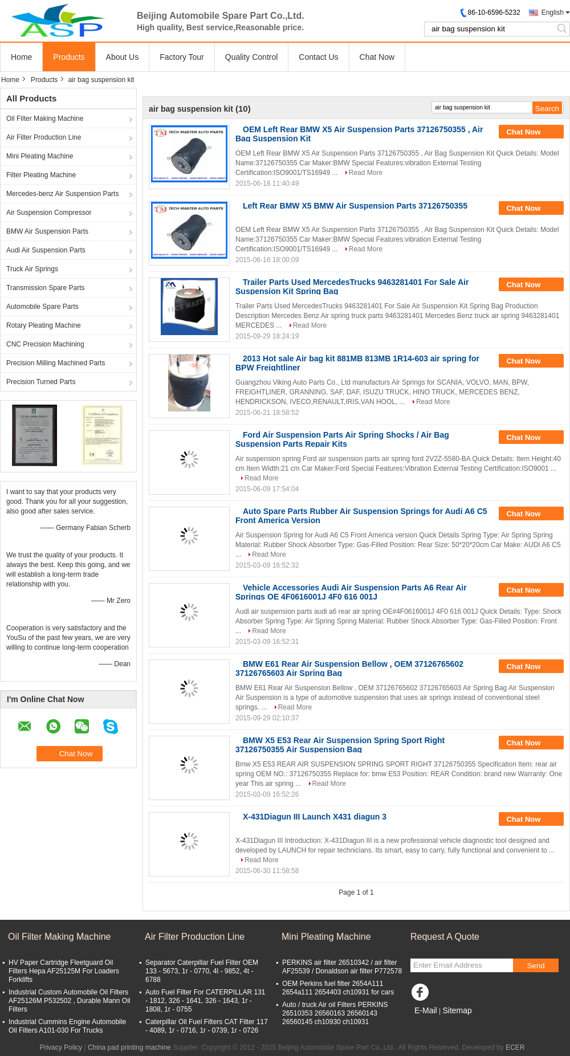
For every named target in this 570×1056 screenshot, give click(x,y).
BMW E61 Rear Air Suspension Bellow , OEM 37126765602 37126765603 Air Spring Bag (349, 668)
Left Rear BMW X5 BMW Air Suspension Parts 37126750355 (355, 205)
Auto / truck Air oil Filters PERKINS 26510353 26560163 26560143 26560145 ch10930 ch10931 (335, 1013)
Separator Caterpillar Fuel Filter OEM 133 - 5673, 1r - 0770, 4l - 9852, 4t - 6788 (201, 971)
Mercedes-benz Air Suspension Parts (62, 194)
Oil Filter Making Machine (44, 119)
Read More (365, 173)
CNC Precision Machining (45, 344)
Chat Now (377, 57)
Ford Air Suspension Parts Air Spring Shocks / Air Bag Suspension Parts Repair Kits (342, 439)
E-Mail (425, 1010)
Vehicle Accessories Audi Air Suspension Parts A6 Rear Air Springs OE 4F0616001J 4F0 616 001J (351, 592)
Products (68, 57)
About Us (122, 57)
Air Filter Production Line (43, 137)
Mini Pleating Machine (39, 156)
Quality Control (251, 57)
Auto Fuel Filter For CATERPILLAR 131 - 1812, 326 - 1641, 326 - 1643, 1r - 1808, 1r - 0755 (205, 1000)
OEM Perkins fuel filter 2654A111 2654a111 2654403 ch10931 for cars (338, 988)
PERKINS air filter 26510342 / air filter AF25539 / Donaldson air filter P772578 (342, 967)
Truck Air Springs (32, 269)
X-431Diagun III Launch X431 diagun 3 (314, 816)
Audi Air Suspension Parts (45, 250)
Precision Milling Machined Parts (55, 363)
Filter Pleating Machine (41, 175)
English (553, 13)
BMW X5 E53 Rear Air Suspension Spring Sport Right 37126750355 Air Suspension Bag (340, 745)
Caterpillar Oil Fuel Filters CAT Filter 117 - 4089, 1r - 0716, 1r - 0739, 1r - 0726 (206, 1026)
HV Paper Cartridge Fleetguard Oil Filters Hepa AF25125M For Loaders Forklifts (64, 971)
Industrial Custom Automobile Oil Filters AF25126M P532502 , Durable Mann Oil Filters (69, 1000)
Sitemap (456, 1010)
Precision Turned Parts (40, 382)
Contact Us (318, 57)
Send (535, 965)
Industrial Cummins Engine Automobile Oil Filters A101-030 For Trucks (67, 1026)
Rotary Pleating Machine (43, 325)
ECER (515, 1047)
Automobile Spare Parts (42, 307)
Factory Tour (182, 57)
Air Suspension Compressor (48, 213)
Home (21, 57)
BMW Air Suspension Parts (47, 231)
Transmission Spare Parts (45, 288)
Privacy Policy (60, 1047)
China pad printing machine (129, 1047)
